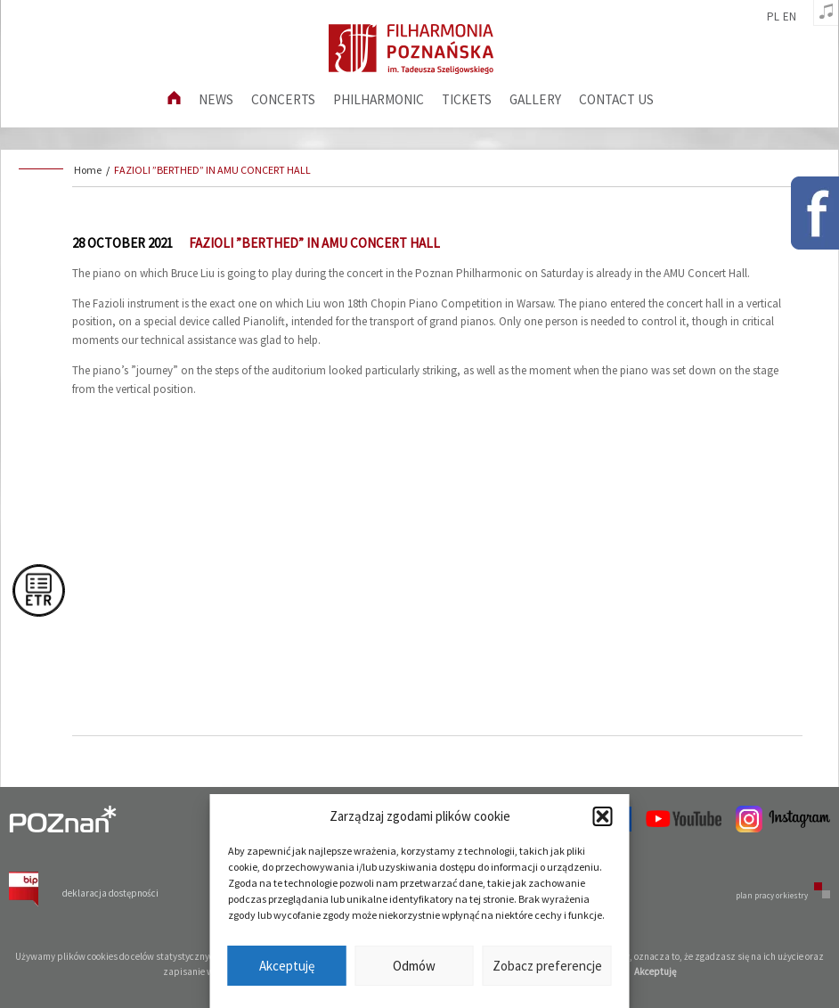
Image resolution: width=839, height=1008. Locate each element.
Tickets (467, 99)
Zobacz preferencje (547, 965)
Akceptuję (286, 965)
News (216, 99)
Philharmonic (378, 99)
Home (88, 169)
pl (773, 17)
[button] (603, 816)
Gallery (535, 99)
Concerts (283, 99)
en (789, 17)
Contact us (616, 99)
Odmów (414, 965)
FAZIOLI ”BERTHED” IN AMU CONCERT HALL (212, 169)
